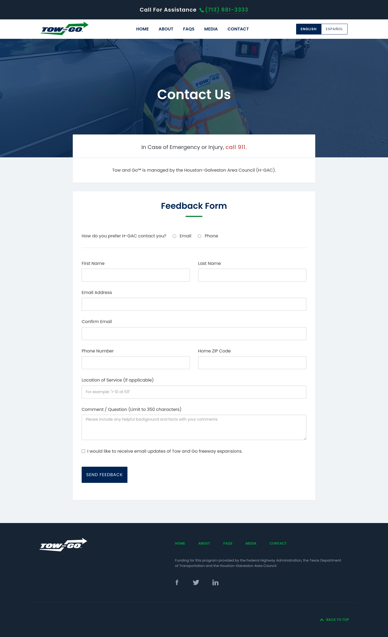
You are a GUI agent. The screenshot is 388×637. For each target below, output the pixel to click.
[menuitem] (142, 29)
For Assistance (194, 9)
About (165, 29)
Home (142, 29)
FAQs (188, 29)
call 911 (235, 147)
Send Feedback (104, 475)
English (309, 29)
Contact (238, 29)
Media (211, 29)
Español (334, 29)
